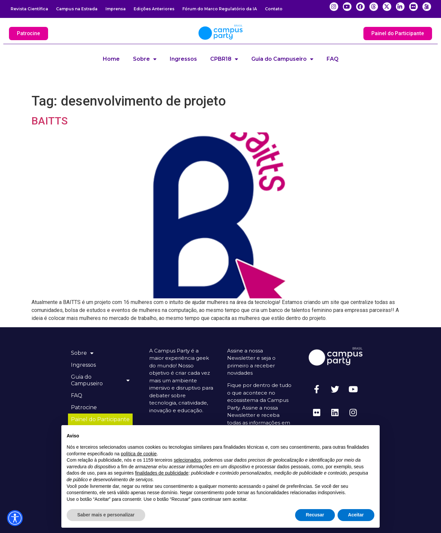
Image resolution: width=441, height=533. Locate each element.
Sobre (145, 59)
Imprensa (115, 8)
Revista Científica (29, 8)
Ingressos (183, 59)
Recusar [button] (315, 514)
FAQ (333, 59)
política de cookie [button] (139, 453)
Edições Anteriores (154, 8)
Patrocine (84, 407)
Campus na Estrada (76, 8)
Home (111, 59)
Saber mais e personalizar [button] (106, 514)
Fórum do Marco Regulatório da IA (219, 8)
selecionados (187, 460)
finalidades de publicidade (161, 473)
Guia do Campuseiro (282, 59)
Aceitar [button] (356, 514)
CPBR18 (224, 59)
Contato (274, 8)
